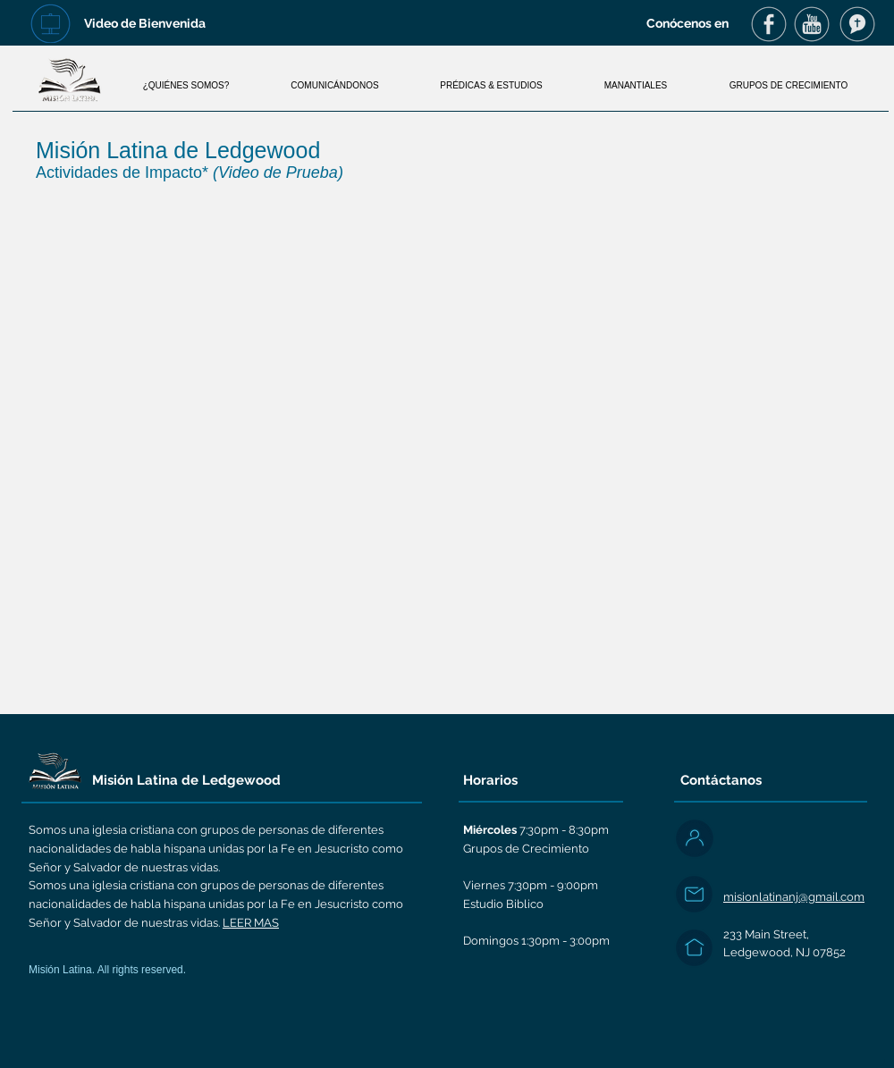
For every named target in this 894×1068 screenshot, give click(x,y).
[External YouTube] (447, 446)
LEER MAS (251, 922)
